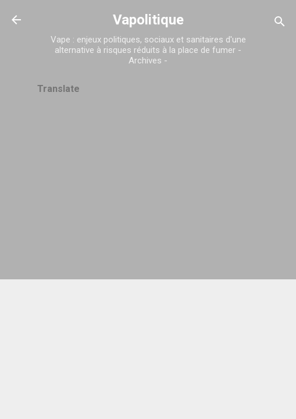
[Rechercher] (280, 23)
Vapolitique (148, 20)
